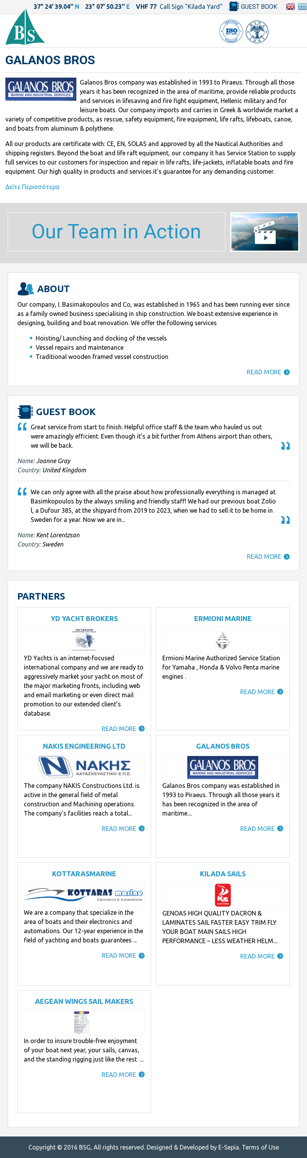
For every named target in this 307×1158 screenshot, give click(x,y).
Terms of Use (260, 1147)
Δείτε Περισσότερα (32, 186)
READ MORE (264, 372)
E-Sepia (228, 1147)
